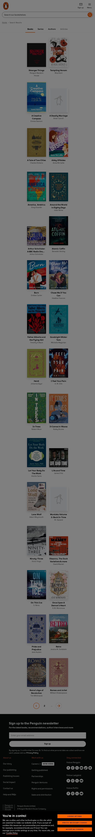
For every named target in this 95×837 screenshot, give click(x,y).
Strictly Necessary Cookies (74, 823)
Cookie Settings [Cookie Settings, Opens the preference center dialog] (75, 816)
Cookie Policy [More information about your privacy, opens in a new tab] (12, 833)
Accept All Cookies (74, 829)
